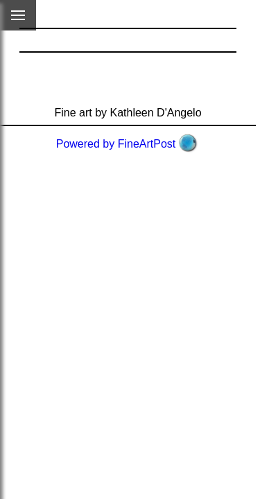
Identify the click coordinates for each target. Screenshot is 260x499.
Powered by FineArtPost (116, 144)
